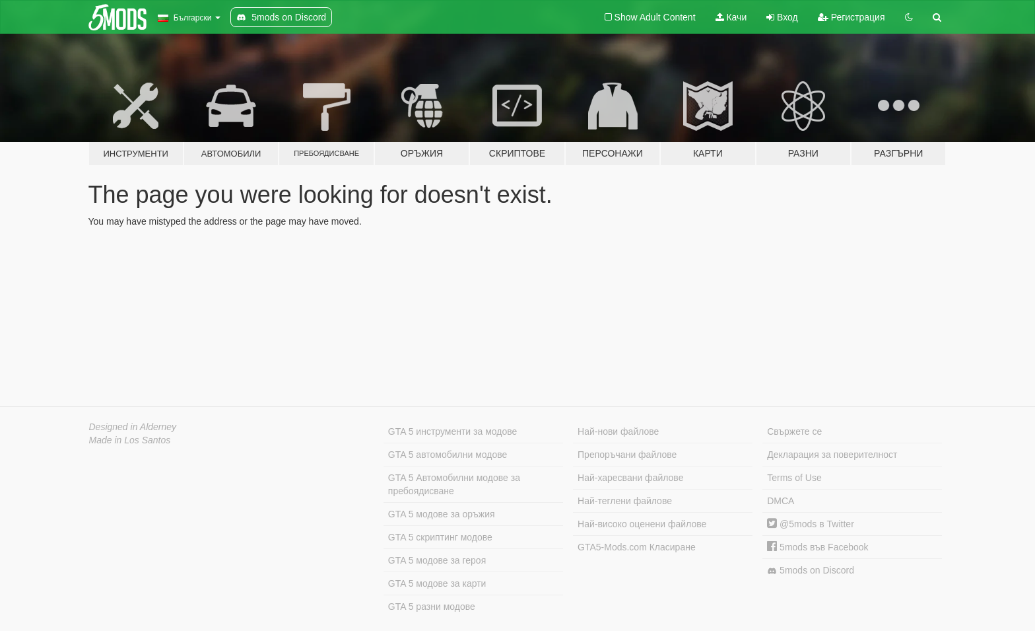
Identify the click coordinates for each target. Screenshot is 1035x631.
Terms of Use (794, 477)
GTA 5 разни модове (431, 606)
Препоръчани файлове (627, 454)
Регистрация (851, 17)
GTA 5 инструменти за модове (452, 431)
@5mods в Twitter (810, 524)
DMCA (780, 501)
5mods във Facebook (817, 547)
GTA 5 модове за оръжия (441, 514)
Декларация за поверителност (832, 454)
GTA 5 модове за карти (437, 583)
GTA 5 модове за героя (437, 560)
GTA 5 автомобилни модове (447, 454)
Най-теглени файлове (625, 501)
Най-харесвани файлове (630, 477)
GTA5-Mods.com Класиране (637, 547)
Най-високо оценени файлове (642, 524)
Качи (731, 17)
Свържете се (794, 431)
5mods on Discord (810, 570)
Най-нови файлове (618, 431)
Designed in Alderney (133, 427)
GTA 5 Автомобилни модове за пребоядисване (454, 484)
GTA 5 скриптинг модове (440, 537)
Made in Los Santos (130, 440)
